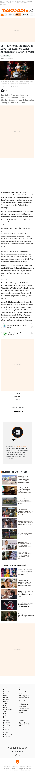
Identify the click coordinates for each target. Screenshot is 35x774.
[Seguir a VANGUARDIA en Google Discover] (5, 55)
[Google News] (17, 326)
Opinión (11, 14)
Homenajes (17, 403)
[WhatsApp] (17, 334)
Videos (18, 400)
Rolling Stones (18, 411)
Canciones (17, 396)
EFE (7, 90)
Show (18, 14)
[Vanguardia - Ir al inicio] (17, 11)
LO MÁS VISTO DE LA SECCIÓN (14, 565)
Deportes (25, 14)
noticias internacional (19, 446)
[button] (2, 14)
